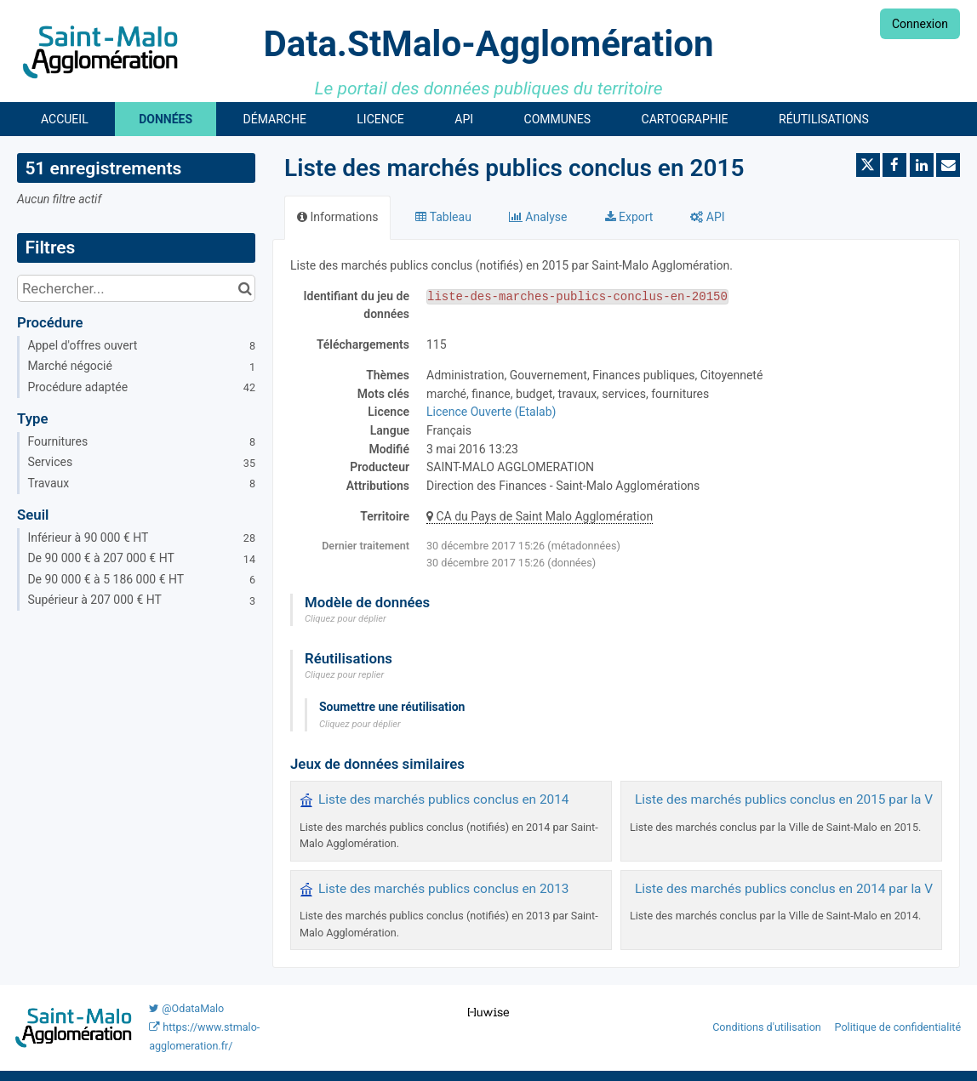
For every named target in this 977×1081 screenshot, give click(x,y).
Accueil (65, 119)
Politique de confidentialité (898, 1027)
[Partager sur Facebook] (894, 165)
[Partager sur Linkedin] (922, 165)
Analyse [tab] (538, 217)
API (463, 119)
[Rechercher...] (136, 288)
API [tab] (707, 217)
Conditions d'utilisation (768, 1027)
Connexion (920, 24)
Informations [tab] (337, 217)
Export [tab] (629, 217)
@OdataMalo (186, 1008)
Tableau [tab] (443, 217)
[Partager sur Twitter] (868, 165)
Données (165, 119)
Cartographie (685, 119)
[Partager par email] (948, 165)
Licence (380, 119)
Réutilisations (824, 119)
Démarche (274, 119)
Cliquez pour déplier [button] (345, 618)
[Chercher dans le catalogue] (244, 288)
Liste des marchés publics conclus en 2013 (443, 888)
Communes (557, 119)
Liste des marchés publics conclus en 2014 (443, 799)
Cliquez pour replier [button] (344, 674)
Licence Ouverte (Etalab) (491, 411)
